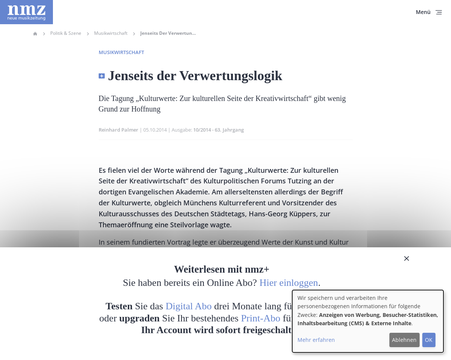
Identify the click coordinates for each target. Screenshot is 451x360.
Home (35, 33)
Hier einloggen (288, 282)
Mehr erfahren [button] (316, 339)
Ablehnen (404, 339)
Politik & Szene (65, 33)
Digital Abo (189, 306)
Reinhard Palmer (118, 129)
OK (428, 339)
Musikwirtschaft (110, 33)
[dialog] (367, 321)
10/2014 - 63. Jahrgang (218, 129)
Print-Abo (260, 318)
